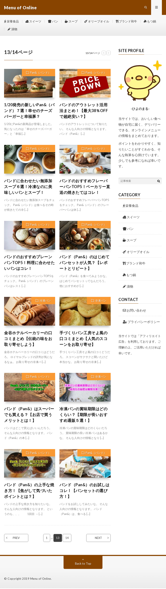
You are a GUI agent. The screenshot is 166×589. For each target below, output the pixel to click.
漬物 (12, 29)
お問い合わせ (134, 311)
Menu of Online (40, 579)
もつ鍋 (150, 21)
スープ (71, 21)
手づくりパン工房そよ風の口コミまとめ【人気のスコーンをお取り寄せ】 (83, 339)
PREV (16, 538)
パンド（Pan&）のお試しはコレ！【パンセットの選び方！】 (84, 491)
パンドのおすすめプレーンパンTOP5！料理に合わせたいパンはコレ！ (29, 263)
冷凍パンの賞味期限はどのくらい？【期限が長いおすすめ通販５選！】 (83, 415)
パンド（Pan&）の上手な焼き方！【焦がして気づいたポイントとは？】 (29, 491)
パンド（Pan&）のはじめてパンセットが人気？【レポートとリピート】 (84, 263)
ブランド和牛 (126, 21)
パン (53, 21)
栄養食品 (11, 21)
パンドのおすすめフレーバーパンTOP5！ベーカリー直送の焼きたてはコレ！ (84, 187)
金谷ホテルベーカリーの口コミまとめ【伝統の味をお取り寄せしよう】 (28, 339)
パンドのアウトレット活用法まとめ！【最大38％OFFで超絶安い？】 (83, 111)
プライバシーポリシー (141, 322)
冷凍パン (45, 301)
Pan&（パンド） (40, 73)
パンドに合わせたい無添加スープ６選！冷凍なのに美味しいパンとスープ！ (28, 187)
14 (67, 538)
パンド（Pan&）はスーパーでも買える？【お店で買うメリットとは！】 (29, 415)
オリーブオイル (96, 21)
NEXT (98, 538)
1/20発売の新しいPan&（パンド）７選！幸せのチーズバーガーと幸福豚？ (29, 111)
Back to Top (83, 564)
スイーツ (33, 21)
